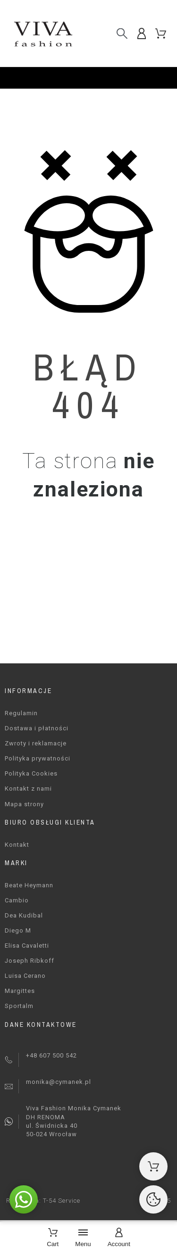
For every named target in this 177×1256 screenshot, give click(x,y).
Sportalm (19, 1005)
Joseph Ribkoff (29, 960)
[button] (23, 1199)
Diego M (18, 930)
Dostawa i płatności (36, 728)
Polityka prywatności (37, 758)
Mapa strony (24, 804)
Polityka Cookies (31, 773)
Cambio (17, 900)
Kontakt (17, 844)
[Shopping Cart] (153, 1166)
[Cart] (52, 1238)
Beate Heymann (29, 885)
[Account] (119, 1238)
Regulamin (21, 713)
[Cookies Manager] (153, 1199)
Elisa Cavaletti (27, 945)
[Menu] (82, 1238)
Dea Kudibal (24, 915)
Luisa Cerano (25, 975)
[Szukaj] (122, 33)
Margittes (20, 990)
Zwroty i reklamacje (36, 743)
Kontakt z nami (28, 788)
